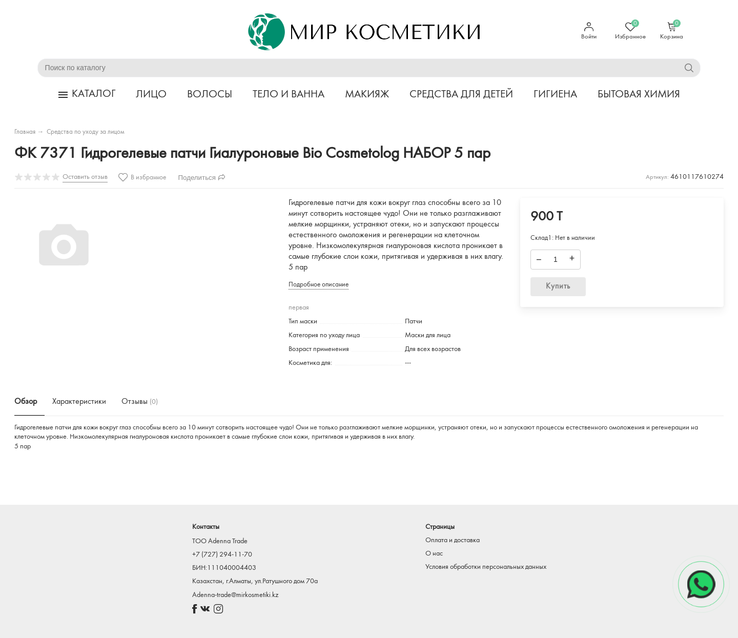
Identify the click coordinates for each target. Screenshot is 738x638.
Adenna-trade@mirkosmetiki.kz (235, 595)
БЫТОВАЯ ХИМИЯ (639, 94)
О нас (434, 553)
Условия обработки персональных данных (485, 567)
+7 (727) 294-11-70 (222, 554)
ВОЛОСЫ (209, 94)
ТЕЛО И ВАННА (288, 94)
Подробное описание (318, 284)
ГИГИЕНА (555, 94)
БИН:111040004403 (224, 568)
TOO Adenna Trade (220, 541)
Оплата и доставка (452, 540)
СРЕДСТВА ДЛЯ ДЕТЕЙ (461, 94)
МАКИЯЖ (367, 94)
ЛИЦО (151, 94)
